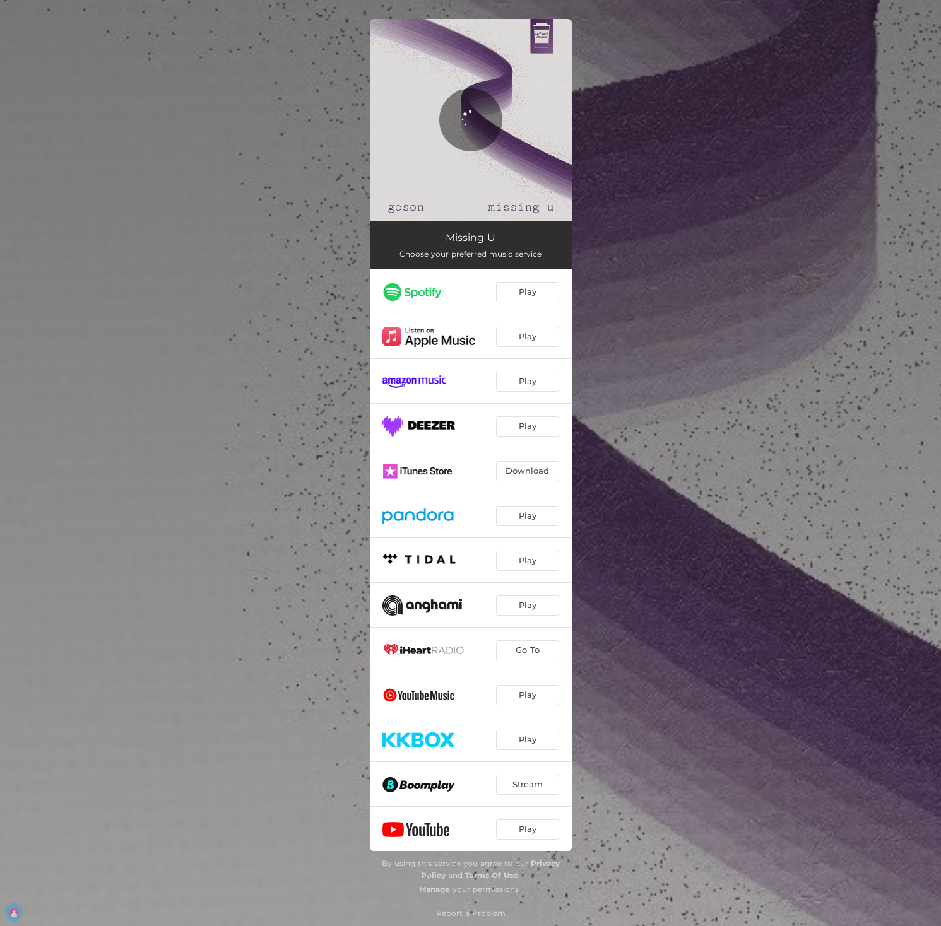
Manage (434, 889)
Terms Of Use (491, 875)
